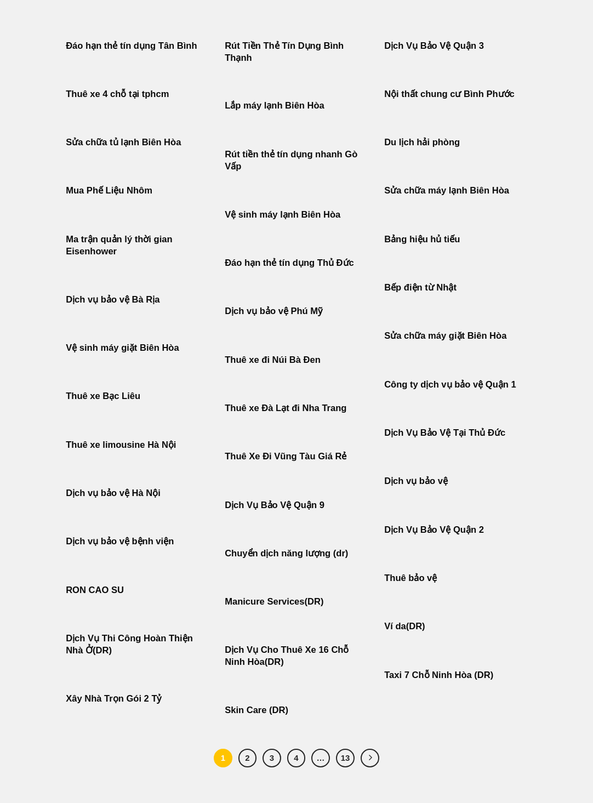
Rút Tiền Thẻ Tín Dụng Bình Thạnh (284, 52)
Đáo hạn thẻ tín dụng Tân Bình (131, 46)
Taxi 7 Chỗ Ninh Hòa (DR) (438, 675)
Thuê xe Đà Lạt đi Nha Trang (285, 408)
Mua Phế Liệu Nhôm (109, 190)
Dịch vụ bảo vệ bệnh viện (120, 541)
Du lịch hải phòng (422, 142)
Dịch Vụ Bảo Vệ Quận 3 (434, 46)
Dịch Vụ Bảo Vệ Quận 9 (274, 505)
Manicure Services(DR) (274, 601)
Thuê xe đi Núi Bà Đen (273, 360)
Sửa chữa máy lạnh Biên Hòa (446, 190)
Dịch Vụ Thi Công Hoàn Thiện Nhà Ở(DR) (129, 644)
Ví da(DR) (404, 626)
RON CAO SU (95, 590)
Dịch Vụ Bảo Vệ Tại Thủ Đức (444, 433)
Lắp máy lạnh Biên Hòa (274, 105)
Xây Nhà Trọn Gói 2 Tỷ (113, 698)
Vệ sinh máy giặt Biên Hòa (123, 348)
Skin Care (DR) (256, 710)
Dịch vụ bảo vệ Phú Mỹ (273, 311)
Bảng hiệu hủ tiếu (422, 239)
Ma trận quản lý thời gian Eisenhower (119, 245)
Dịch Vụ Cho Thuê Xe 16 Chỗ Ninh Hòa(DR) (287, 656)
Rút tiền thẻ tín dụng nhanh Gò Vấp (291, 160)
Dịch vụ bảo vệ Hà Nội (113, 493)
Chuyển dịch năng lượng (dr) (286, 553)
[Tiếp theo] (370, 758)
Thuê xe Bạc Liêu (103, 396)
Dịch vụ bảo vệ (416, 481)
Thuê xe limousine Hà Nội (121, 445)
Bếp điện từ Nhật (420, 287)
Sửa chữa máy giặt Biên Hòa (446, 336)
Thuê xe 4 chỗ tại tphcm (117, 94)
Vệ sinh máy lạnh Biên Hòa (282, 214)
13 (345, 757)
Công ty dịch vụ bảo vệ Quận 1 (450, 384)
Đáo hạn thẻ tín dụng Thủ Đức (289, 263)
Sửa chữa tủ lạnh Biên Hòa (123, 142)
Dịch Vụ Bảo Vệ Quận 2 (434, 530)
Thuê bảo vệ (410, 578)
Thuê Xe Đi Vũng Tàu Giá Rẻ (285, 456)
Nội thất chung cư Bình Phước (449, 94)
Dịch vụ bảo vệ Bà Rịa (112, 299)
